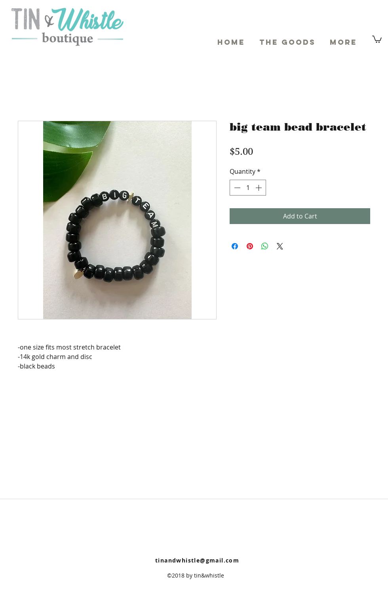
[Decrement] (236, 187)
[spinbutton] (248, 187)
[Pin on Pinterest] (250, 246)
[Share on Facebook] (235, 246)
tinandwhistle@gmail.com (197, 560)
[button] (377, 39)
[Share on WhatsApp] (265, 246)
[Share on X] (280, 246)
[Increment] (259, 187)
